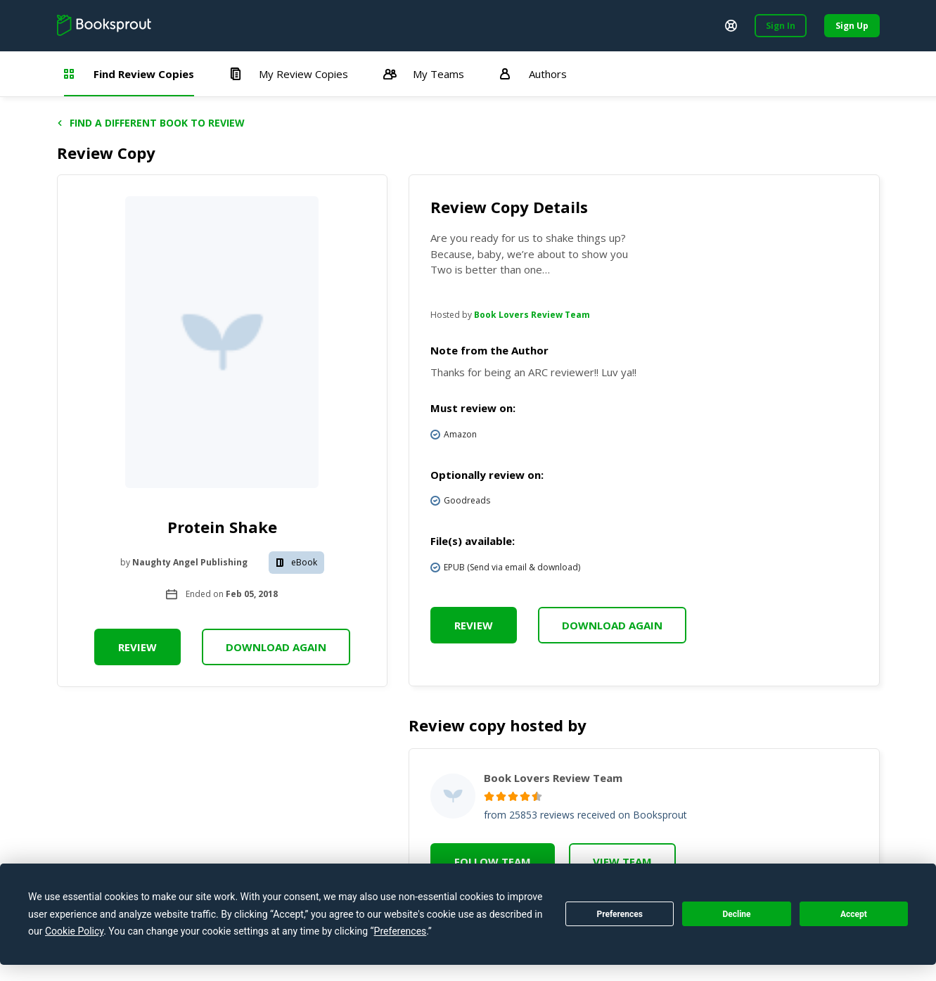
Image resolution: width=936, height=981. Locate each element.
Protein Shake (222, 526)
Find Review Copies (129, 74)
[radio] (489, 796)
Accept (853, 914)
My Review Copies (288, 74)
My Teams (423, 74)
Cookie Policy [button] (74, 931)
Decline (736, 914)
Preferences (619, 914)
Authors (533, 74)
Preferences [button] (400, 931)
